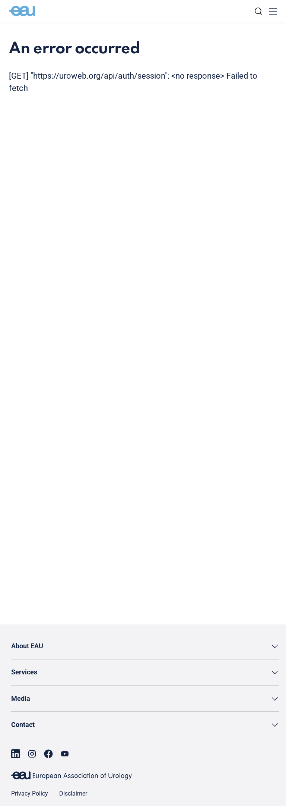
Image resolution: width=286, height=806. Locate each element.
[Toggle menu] (273, 11)
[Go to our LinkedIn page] (15, 753)
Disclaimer (73, 793)
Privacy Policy (29, 793)
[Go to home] (22, 11)
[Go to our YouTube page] (64, 753)
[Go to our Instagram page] (32, 753)
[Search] (258, 11)
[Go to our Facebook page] (48, 753)
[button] (145, 646)
